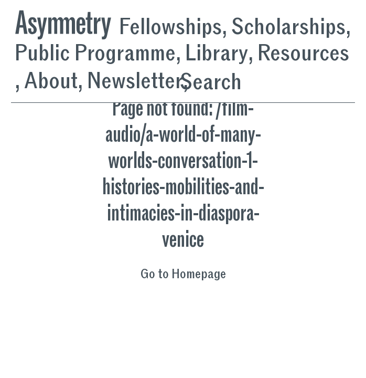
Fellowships (170, 27)
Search (211, 82)
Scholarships (288, 27)
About (51, 81)
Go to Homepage (183, 274)
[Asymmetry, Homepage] (67, 22)
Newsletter (135, 81)
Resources (303, 53)
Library (216, 53)
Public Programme (95, 53)
